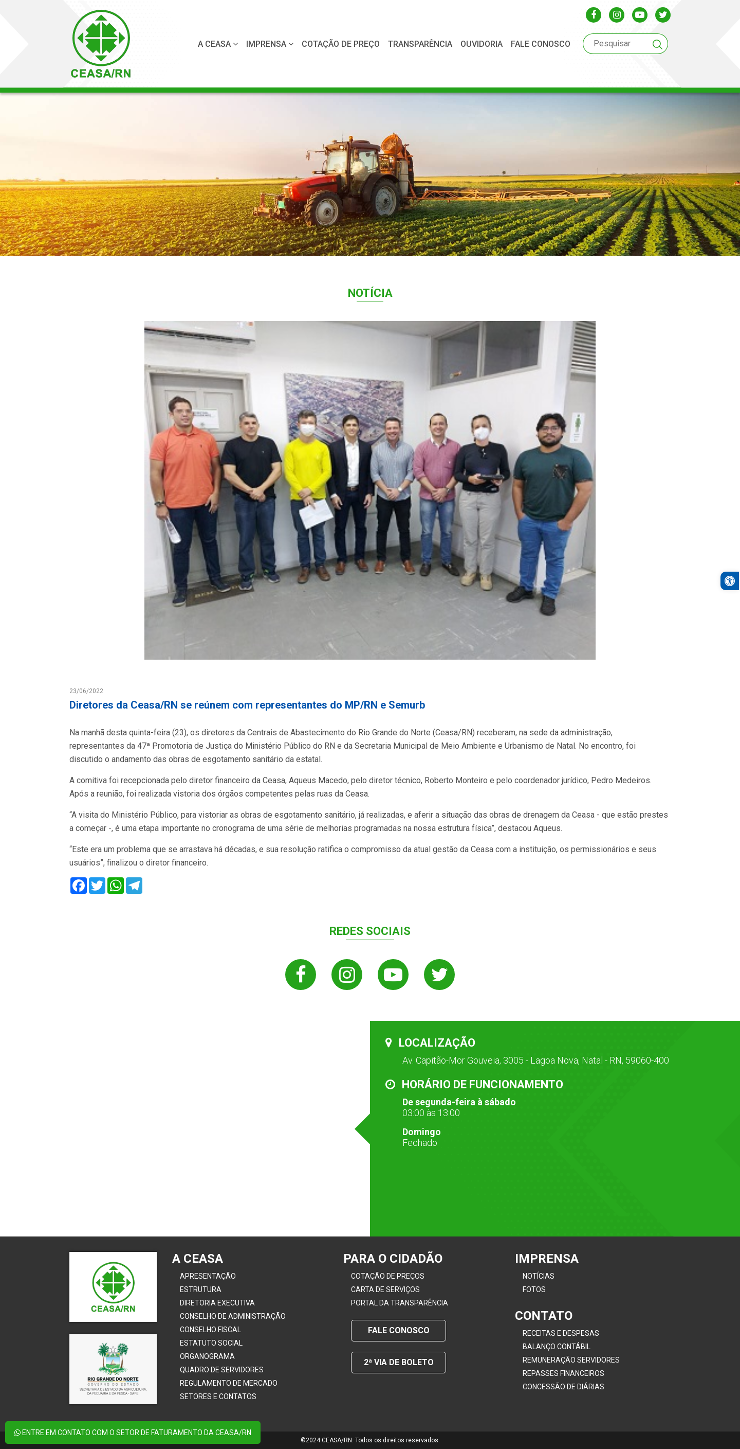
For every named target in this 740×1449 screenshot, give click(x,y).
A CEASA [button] (218, 44)
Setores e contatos (218, 1396)
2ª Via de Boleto (399, 1362)
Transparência (420, 44)
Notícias (538, 1276)
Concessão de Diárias (563, 1387)
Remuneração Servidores (571, 1360)
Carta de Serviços (385, 1289)
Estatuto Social (211, 1343)
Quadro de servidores (222, 1370)
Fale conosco (540, 44)
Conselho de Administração (233, 1316)
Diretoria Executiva (217, 1303)
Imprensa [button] (269, 44)
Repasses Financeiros (563, 1373)
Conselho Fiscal (210, 1330)
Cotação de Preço (341, 44)
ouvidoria (481, 44)
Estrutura (200, 1289)
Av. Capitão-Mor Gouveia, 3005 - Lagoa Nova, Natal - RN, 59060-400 (535, 1060)
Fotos (534, 1289)
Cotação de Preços (387, 1276)
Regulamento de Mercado (229, 1383)
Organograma (207, 1356)
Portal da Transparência (399, 1303)
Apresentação (208, 1276)
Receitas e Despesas (561, 1333)
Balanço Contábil (556, 1346)
